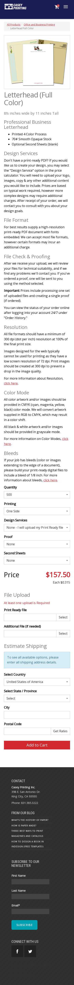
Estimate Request (22, 975)
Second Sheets (14, 553)
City (6, 707)
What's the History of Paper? (29, 820)
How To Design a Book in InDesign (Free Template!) (27, 844)
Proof (8, 537)
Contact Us (17, 970)
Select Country (14, 674)
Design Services (15, 520)
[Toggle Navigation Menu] (65, 7)
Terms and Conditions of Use (30, 965)
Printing (10, 504)
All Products (13, 24)
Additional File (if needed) (22, 626)
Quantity (10, 487)
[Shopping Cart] (56, 7)
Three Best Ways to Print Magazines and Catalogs (27, 833)
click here (11, 383)
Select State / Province (20, 691)
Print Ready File (15, 610)
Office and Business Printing (39, 24)
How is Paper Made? (23, 825)
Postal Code (13, 724)
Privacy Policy (19, 960)
